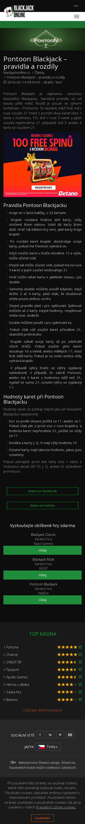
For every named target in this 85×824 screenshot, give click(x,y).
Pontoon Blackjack (43, 584)
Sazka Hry (13, 692)
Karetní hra (43, 539)
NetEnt (43, 593)
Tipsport (12, 669)
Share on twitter (42, 505)
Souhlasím (42, 818)
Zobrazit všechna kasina (42, 710)
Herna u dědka (17, 684)
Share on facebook (42, 491)
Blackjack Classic (43, 534)
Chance (12, 654)
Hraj (42, 550)
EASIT (43, 568)
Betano (11, 699)
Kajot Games (43, 543)
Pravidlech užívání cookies (56, 807)
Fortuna (12, 647)
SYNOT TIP (14, 662)
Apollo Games (17, 677)
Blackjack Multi (43, 559)
